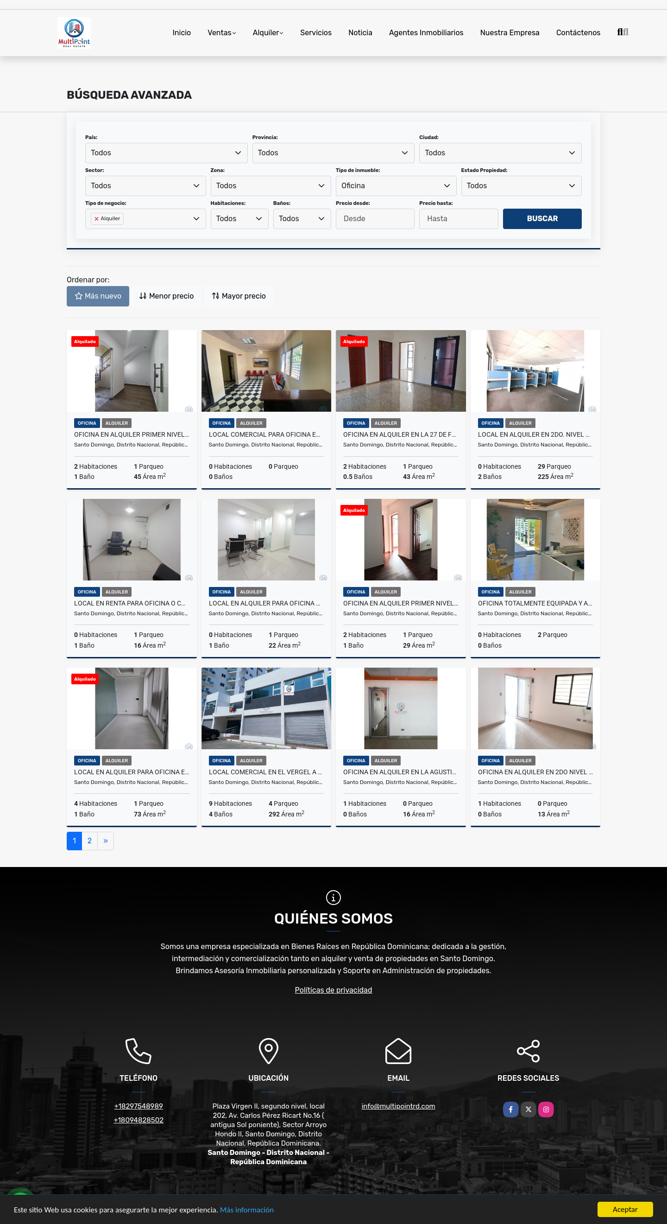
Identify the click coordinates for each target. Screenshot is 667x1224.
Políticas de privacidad (333, 990)
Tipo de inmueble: (358, 170)
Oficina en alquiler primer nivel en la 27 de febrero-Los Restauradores (131, 434)
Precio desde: (353, 203)
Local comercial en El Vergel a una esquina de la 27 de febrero (266, 772)
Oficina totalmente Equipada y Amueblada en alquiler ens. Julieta (535, 603)
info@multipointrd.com (398, 1106)
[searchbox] (93, 234)
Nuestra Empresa (510, 32)
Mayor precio (239, 296)
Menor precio (166, 296)
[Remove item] (97, 219)
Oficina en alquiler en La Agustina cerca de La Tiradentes (401, 772)
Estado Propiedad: (484, 170)
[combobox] (166, 153)
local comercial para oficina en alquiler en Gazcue (266, 434)
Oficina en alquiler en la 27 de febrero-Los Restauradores (401, 434)
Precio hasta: (436, 203)
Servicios (316, 32)
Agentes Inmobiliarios (426, 32)
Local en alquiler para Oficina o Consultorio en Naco (266, 603)
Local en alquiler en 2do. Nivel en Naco (535, 434)
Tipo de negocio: (105, 203)
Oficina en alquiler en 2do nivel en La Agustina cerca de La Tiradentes (535, 772)
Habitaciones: (228, 203)
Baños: (281, 203)
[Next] (105, 841)
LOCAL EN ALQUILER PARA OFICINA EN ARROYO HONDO (131, 772)
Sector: (94, 170)
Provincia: (265, 137)
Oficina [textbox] (353, 185)
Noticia (360, 32)
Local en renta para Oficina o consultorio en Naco (131, 603)
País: (91, 137)
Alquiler (266, 32)
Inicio (181, 32)
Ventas (219, 32)
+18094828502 (138, 1120)
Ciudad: (429, 137)
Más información (247, 1210)
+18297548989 (138, 1106)
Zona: (218, 170)
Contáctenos (578, 32)
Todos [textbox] (101, 152)
